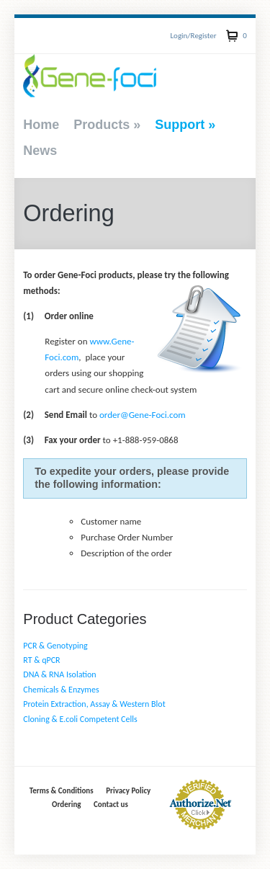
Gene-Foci (89, 75)
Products (106, 124)
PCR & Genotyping (55, 646)
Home (41, 124)
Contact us (111, 804)
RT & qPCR (41, 660)
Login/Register (193, 35)
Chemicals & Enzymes (61, 690)
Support (185, 124)
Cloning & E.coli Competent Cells (80, 719)
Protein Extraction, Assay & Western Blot (94, 704)
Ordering (66, 804)
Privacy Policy (128, 791)
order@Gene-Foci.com (142, 414)
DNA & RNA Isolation (59, 674)
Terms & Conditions (62, 791)
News (40, 150)
